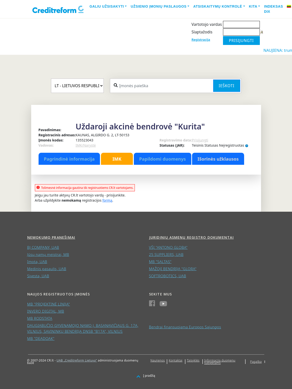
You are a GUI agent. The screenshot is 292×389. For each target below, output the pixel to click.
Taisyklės (193, 360)
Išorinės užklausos (218, 159)
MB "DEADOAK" (41, 338)
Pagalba (256, 362)
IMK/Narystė (86, 145)
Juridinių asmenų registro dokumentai (191, 237)
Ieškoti (227, 85)
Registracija (201, 39)
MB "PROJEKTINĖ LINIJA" (48, 304)
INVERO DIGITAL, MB (45, 311)
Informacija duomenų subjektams (220, 361)
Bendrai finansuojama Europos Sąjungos (185, 326)
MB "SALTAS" (160, 261)
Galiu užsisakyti (107, 6)
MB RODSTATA (39, 318)
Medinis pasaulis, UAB (46, 268)
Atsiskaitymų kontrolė (217, 6)
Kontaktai (175, 360)
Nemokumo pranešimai (51, 237)
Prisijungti (200, 140)
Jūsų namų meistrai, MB (48, 254)
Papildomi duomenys (162, 159)
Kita (253, 6)
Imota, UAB (37, 261)
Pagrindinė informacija (69, 159)
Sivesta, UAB (38, 275)
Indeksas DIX (273, 9)
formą (107, 200)
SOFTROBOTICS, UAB (167, 275)
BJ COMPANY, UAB (43, 247)
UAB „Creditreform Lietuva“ (76, 360)
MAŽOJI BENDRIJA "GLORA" (173, 268)
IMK (116, 159)
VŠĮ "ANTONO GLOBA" (168, 247)
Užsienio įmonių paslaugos (158, 6)
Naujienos (158, 360)
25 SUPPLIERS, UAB (166, 254)
